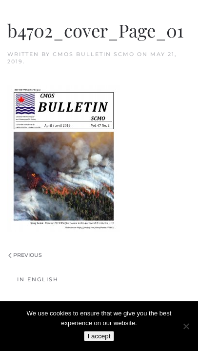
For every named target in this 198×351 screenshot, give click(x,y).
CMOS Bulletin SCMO (94, 54)
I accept (99, 336)
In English (38, 279)
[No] (186, 326)
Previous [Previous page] (25, 255)
